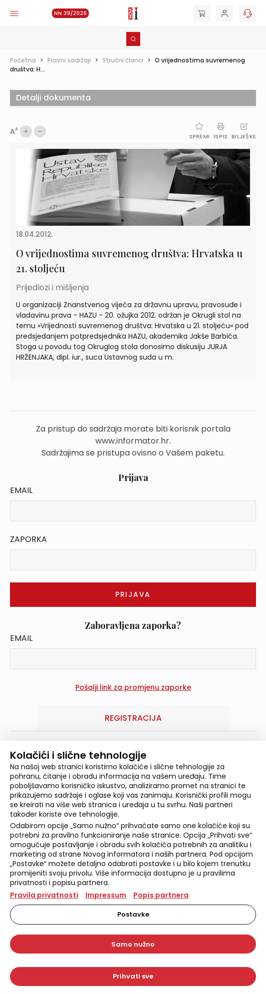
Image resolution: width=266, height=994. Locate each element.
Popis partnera (161, 895)
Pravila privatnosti (44, 895)
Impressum (105, 895)
